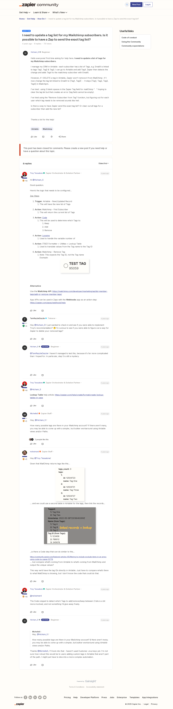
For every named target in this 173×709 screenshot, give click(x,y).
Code (44, 217)
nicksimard (34, 451)
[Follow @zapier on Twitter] (40, 697)
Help (75, 697)
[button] (136, 4)
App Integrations (150, 697)
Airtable (35, 129)
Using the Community (131, 42)
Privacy (154, 704)
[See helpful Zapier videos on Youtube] (44, 697)
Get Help (25, 12)
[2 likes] (39, 439)
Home (22, 19)
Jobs (112, 697)
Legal (146, 704)
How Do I (41, 19)
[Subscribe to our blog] (35, 697)
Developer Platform (89, 697)
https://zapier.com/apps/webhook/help (48, 302)
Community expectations (133, 46)
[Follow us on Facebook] (25, 697)
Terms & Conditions (76, 687)
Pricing (67, 697)
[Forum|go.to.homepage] (39, 4)
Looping (46, 235)
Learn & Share (41, 12)
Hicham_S (35, 52)
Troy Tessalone (36, 173)
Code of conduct (129, 37)
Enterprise (122, 697)
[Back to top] (168, 683)
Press (104, 697)
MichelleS (34, 413)
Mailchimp (47, 129)
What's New (60, 12)
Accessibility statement (95, 687)
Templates (134, 697)
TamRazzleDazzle (37, 318)
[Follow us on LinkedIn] (30, 697)
